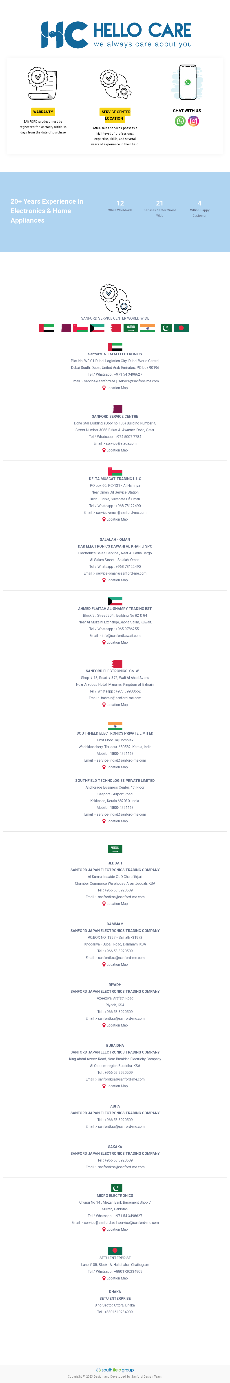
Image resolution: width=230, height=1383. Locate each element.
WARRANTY (43, 112)
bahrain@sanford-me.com (121, 698)
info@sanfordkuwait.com (121, 636)
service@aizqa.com (121, 443)
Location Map (117, 388)
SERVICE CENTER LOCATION (116, 115)
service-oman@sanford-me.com (121, 512)
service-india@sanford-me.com (121, 760)
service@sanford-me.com (138, 381)
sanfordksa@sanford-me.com (121, 897)
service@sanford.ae (99, 381)
